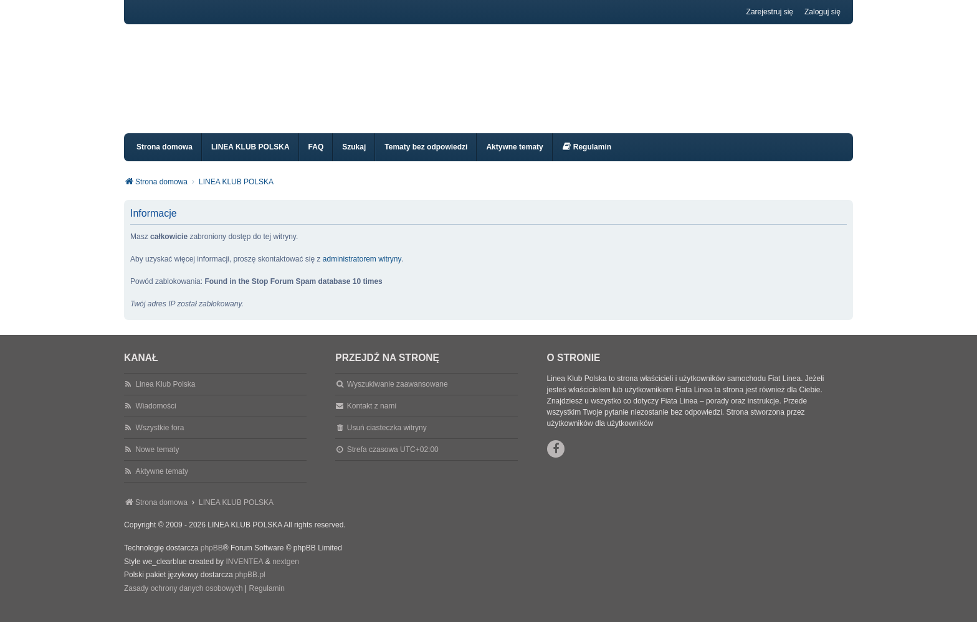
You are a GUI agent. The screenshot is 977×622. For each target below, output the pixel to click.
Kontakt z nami (371, 417)
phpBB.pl (250, 586)
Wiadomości (155, 417)
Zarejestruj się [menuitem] (769, 11)
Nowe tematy (157, 460)
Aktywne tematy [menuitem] (514, 158)
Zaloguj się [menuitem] (822, 11)
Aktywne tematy (161, 482)
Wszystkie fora (159, 439)
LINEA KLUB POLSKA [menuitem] (250, 158)
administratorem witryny (362, 270)
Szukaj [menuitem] (354, 158)
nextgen (285, 572)
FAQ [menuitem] (316, 158)
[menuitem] (586, 158)
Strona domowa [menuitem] (164, 158)
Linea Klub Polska (165, 395)
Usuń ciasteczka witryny (387, 439)
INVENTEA (244, 572)
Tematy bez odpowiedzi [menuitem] (425, 158)
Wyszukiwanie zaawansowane (397, 395)
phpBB (212, 559)
